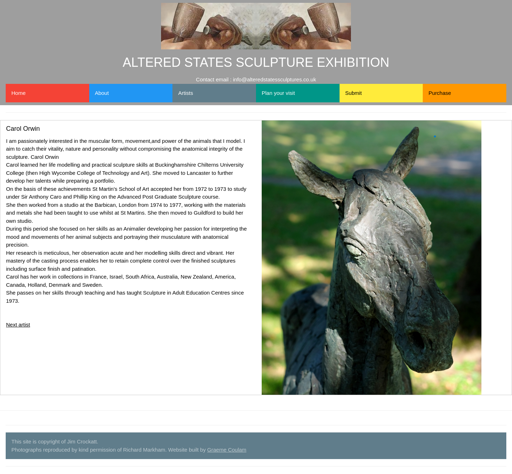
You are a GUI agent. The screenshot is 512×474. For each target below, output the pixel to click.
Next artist (18, 325)
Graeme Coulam (226, 450)
